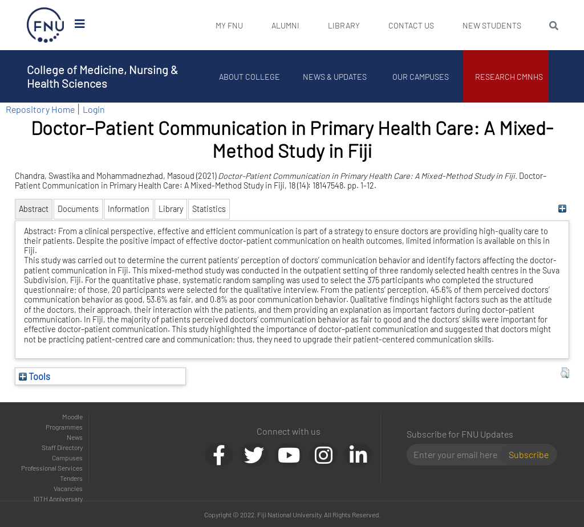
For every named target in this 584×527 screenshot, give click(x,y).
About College (249, 76)
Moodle (72, 416)
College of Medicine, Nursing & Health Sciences (102, 76)
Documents (78, 209)
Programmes (64, 427)
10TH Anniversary (58, 499)
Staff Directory (62, 447)
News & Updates (335, 76)
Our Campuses (420, 76)
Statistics (209, 209)
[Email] (458, 454)
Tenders (71, 478)
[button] (565, 373)
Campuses (67, 457)
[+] (562, 209)
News (75, 437)
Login (94, 109)
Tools (34, 376)
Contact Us (411, 25)
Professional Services (52, 468)
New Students (492, 25)
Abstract (33, 209)
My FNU (229, 25)
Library (344, 25)
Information (128, 209)
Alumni (285, 25)
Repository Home (40, 109)
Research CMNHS (509, 76)
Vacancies (68, 488)
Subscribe (529, 454)
